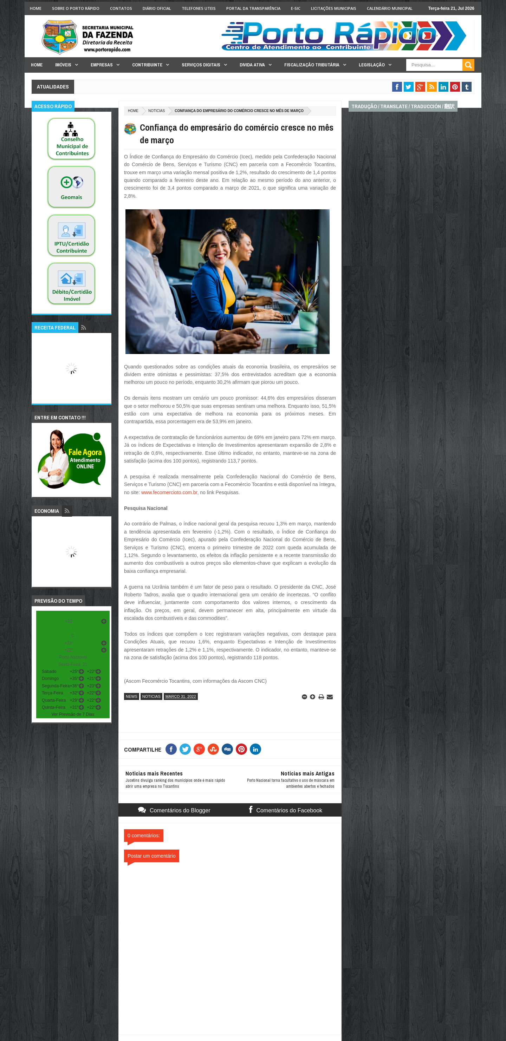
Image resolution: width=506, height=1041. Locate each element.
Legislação (372, 65)
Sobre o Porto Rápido (75, 8)
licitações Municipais (333, 8)
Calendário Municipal (390, 8)
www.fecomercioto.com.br (169, 492)
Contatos (121, 8)
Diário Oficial (157, 8)
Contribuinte (147, 65)
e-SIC (295, 8)
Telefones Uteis (199, 8)
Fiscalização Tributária (311, 65)
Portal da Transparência (253, 8)
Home (35, 8)
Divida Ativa (252, 65)
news (131, 696)
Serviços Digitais (201, 65)
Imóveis (63, 65)
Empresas (102, 65)
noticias (156, 111)
